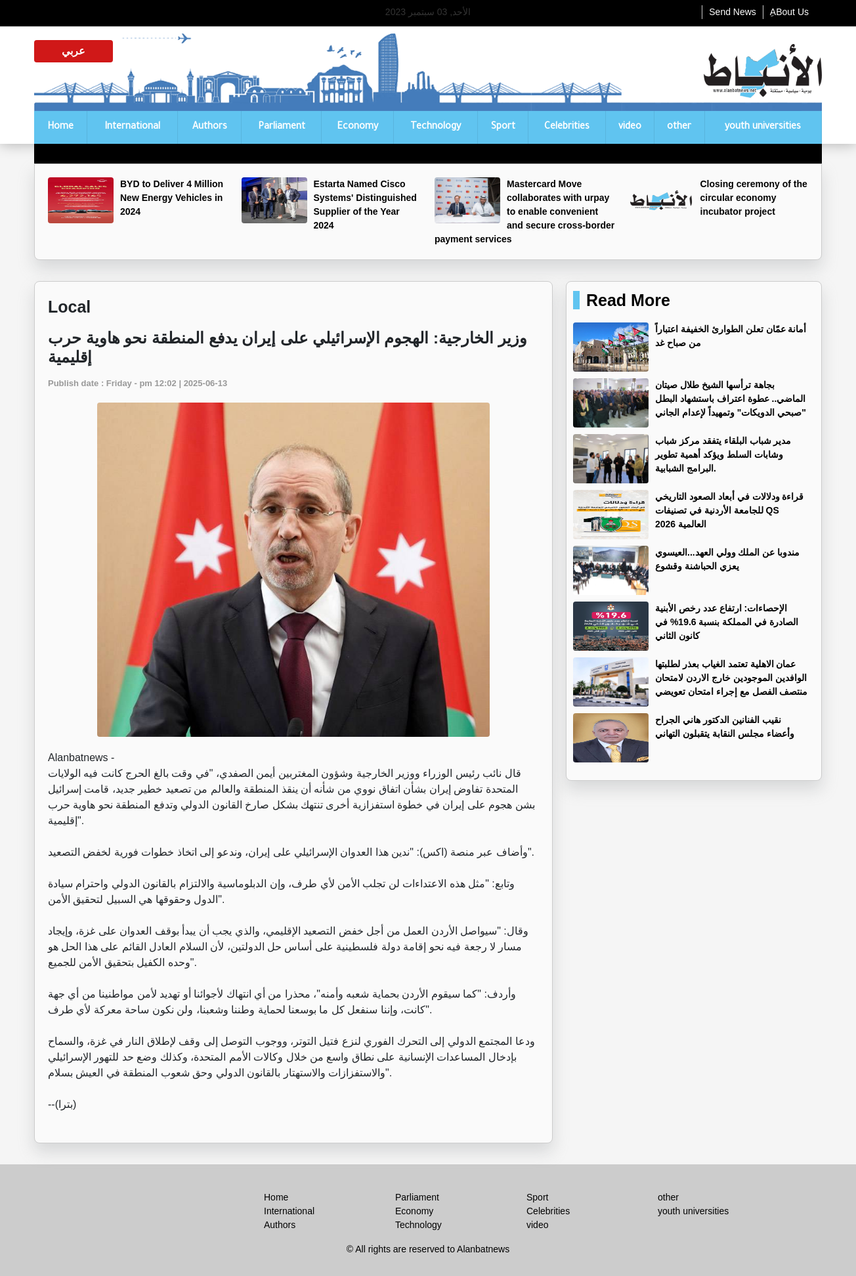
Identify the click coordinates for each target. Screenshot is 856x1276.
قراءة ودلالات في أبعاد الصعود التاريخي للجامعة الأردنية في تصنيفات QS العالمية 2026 (729, 510)
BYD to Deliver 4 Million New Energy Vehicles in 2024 (171, 198)
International (132, 127)
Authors (209, 127)
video (629, 127)
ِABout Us (789, 12)
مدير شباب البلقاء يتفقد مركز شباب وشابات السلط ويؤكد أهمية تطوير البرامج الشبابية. (723, 454)
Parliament (281, 127)
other (679, 127)
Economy (357, 127)
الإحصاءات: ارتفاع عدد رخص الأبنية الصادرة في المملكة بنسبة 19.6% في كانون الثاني (726, 622)
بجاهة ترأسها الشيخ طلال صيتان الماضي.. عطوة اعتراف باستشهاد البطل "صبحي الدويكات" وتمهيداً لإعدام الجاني (730, 399)
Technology (435, 127)
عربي (73, 51)
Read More (628, 300)
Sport (503, 127)
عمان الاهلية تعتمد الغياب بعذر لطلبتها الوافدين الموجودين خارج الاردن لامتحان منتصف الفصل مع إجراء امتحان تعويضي (731, 678)
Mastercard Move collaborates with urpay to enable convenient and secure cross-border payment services (524, 211)
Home (60, 127)
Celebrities (566, 127)
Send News (732, 12)
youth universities (763, 127)
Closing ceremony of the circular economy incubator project (753, 198)
